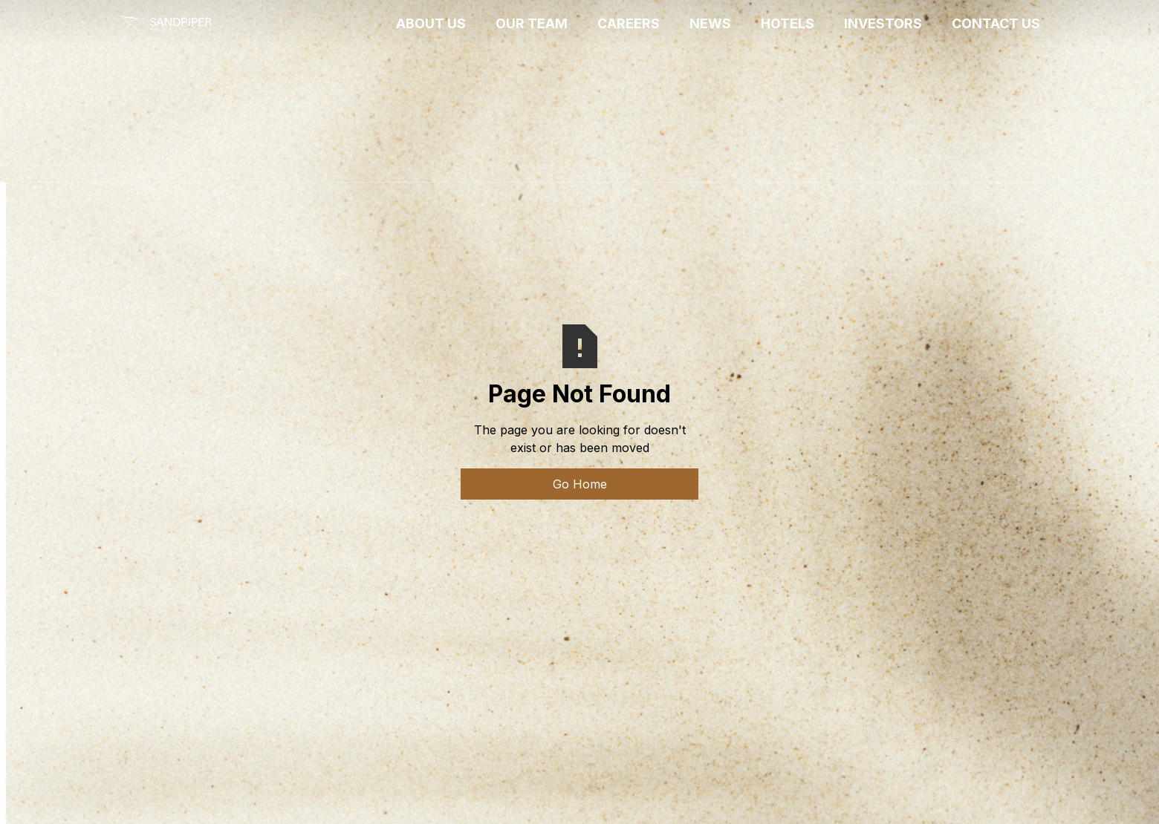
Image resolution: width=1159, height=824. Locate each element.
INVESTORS (883, 23)
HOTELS (787, 23)
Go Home (580, 484)
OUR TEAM (532, 23)
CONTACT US (996, 23)
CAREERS (628, 23)
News (710, 23)
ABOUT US (431, 23)
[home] (165, 24)
